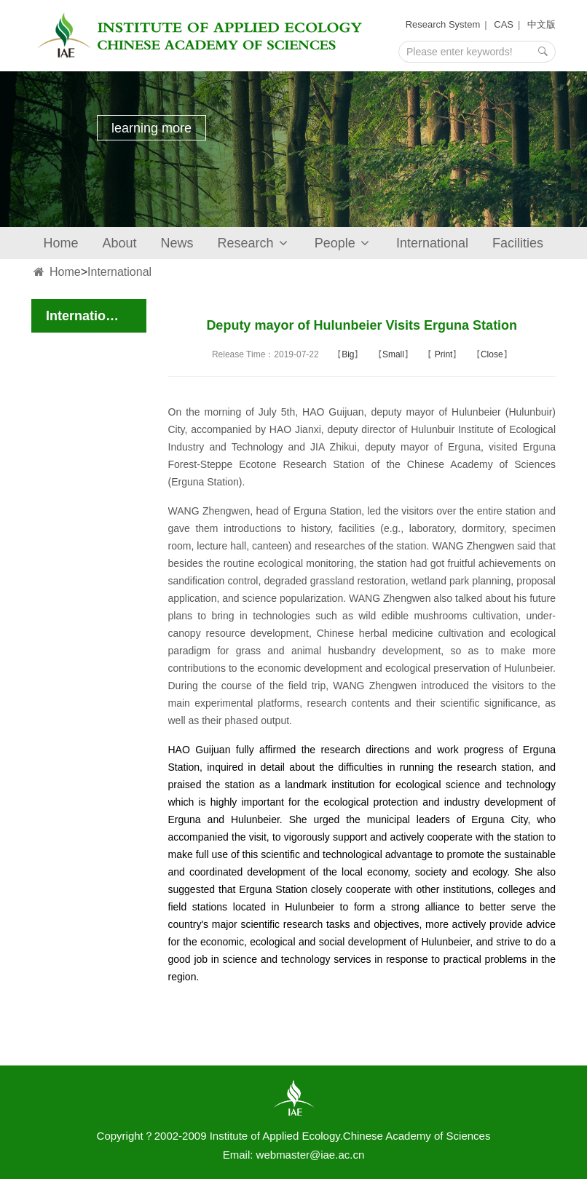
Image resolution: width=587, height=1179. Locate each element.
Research (254, 243)
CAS (503, 24)
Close (492, 354)
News (177, 243)
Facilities (517, 243)
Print (442, 354)
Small (393, 354)
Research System (443, 24)
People (343, 243)
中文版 (541, 24)
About (120, 243)
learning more (151, 128)
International (432, 243)
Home (61, 243)
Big (348, 354)
